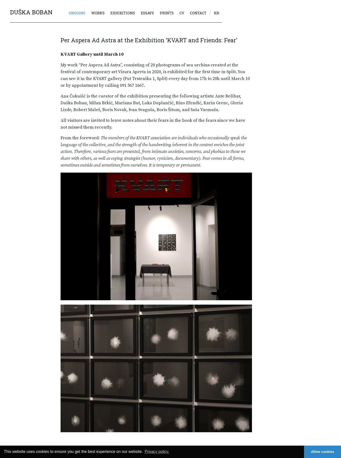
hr (216, 13)
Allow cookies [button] (322, 452)
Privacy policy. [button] (157, 451)
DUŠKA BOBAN (31, 12)
